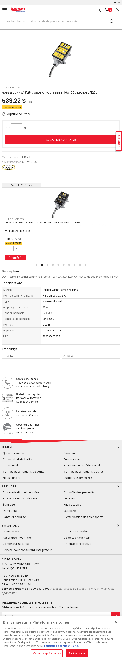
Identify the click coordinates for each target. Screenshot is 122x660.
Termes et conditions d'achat (83, 471)
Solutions (61, 526)
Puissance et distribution (20, 498)
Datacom (69, 498)
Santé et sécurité (14, 517)
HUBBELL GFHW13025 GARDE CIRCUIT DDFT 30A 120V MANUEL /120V (42, 222)
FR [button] (115, 2)
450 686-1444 (21, 584)
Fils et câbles (72, 504)
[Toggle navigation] (4, 9)
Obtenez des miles (27, 424)
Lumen (61, 447)
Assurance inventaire (17, 537)
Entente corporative (77, 543)
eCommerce (11, 531)
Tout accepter (77, 653)
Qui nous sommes (15, 453)
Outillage (70, 510)
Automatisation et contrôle (21, 492)
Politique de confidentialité (82, 465)
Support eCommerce (78, 477)
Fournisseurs (73, 459)
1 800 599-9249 (28, 580)
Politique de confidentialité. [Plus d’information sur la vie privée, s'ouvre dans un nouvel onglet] (61, 645)
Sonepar (69, 453)
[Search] (61, 21)
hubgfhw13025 (14, 219)
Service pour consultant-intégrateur (27, 550)
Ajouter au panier (61, 140)
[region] (61, 638)
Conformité (10, 465)
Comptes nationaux (77, 537)
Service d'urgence (27, 379)
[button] (36, 265)
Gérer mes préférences (47, 653)
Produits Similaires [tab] (21, 185)
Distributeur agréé (28, 394)
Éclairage (9, 504)
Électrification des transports (84, 517)
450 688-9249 (18, 575)
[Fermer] (116, 622)
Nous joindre (11, 477)
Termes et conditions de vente (24, 471)
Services (61, 486)
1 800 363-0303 (39, 588)
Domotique (10, 510)
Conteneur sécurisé (16, 543)
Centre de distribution (18, 459)
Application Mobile (76, 531)
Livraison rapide (26, 411)
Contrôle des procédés (79, 492)
